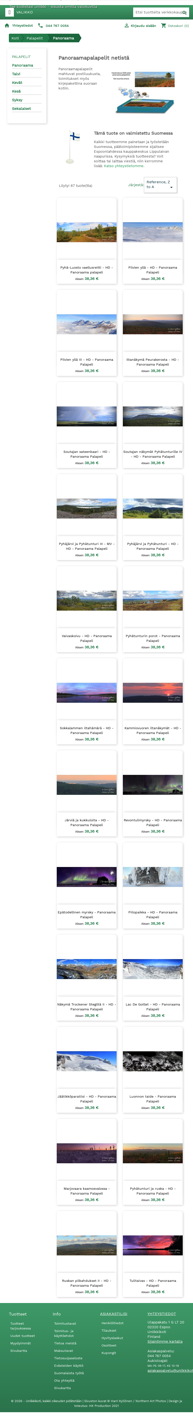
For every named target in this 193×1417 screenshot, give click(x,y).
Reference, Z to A (160, 185)
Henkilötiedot (113, 1323)
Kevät (17, 82)
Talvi (16, 74)
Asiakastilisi (113, 1313)
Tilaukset (109, 1330)
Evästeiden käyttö (68, 1365)
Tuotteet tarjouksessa (20, 1326)
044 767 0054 (57, 26)
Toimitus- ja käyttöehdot (64, 1333)
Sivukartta (18, 1351)
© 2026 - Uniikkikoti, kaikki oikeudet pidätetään (47, 1401)
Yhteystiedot (22, 25)
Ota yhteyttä (64, 1380)
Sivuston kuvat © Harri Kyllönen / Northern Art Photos (125, 1401)
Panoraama (22, 65)
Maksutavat (63, 1351)
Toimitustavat (65, 1323)
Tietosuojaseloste (68, 1358)
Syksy (17, 100)
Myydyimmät (20, 1343)
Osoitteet (109, 1345)
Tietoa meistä (65, 1343)
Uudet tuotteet (22, 1336)
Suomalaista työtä (69, 1373)
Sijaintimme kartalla (165, 1341)
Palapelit (21, 57)
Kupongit (109, 1353)
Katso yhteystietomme (123, 166)
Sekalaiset (21, 108)
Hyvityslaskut (112, 1338)
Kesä (16, 91)
